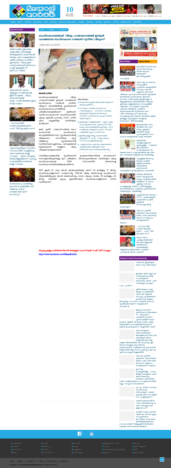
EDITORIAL (137, 22)
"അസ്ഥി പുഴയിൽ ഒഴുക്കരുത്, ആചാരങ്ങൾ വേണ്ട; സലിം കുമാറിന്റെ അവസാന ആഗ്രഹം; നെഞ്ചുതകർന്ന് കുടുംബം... (138, 217)
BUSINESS (37, 22)
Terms (41, 461)
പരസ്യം (107, 447)
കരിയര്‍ (51, 30)
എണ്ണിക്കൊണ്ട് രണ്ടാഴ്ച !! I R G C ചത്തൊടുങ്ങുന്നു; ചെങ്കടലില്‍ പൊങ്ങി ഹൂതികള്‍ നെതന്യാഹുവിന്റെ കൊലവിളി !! (138, 201)
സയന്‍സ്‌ (62, 30)
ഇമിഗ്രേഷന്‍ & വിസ (111, 443)
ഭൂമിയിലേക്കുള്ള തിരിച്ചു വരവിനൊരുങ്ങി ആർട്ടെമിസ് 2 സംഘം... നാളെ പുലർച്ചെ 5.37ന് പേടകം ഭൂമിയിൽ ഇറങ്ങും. (94, 138)
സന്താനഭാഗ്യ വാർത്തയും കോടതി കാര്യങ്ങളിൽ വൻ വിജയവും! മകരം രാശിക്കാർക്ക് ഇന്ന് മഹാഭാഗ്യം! (22, 188)
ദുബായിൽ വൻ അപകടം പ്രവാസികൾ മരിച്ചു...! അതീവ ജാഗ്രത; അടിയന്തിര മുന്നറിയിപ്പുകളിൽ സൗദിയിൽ (138, 73)
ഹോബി (76, 443)
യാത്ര (75, 447)
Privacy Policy (52, 461)
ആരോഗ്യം (47, 447)
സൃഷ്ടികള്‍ (77, 450)
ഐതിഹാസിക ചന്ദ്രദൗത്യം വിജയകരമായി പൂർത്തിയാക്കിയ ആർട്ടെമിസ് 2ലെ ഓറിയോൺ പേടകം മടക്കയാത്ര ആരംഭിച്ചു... (95, 147)
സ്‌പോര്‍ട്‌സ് (48, 453)
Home (12, 461)
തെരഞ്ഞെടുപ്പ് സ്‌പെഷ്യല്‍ (114, 450)
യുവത (136, 443)
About (20, 461)
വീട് (135, 450)
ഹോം (42, 30)
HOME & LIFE (126, 22)
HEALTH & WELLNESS (67, 22)
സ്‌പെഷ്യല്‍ (78, 453)
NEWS (19, 22)
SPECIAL (107, 22)
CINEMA (81, 22)
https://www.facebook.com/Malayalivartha (57, 254)
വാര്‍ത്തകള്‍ (17, 443)
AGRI (46, 22)
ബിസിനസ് (17, 450)
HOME (13, 22)
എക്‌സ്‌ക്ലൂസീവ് (140, 447)
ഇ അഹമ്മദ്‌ (139, 453)
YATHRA (98, 22)
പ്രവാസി (107, 453)
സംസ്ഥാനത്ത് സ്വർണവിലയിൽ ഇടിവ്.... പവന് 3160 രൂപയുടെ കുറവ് (22, 125)
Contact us (31, 461)
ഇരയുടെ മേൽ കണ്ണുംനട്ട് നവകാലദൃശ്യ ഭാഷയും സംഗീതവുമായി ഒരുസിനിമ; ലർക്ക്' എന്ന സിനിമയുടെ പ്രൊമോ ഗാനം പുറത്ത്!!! (138, 280)
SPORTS (90, 22)
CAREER (27, 22)
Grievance (64, 461)
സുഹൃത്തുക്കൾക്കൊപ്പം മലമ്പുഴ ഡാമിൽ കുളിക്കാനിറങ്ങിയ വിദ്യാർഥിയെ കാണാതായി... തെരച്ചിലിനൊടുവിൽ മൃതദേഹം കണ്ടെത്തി (137, 165)
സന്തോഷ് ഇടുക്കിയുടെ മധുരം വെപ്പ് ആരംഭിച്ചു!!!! (146, 264)
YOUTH (116, 22)
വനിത (45, 443)
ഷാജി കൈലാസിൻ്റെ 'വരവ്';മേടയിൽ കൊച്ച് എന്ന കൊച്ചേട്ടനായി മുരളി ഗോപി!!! (146, 405)
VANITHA (53, 22)
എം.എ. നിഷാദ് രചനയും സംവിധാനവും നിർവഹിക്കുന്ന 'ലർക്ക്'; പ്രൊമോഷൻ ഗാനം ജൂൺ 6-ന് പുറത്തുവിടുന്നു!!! (146, 393)
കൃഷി (14, 453)
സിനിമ (45, 450)
